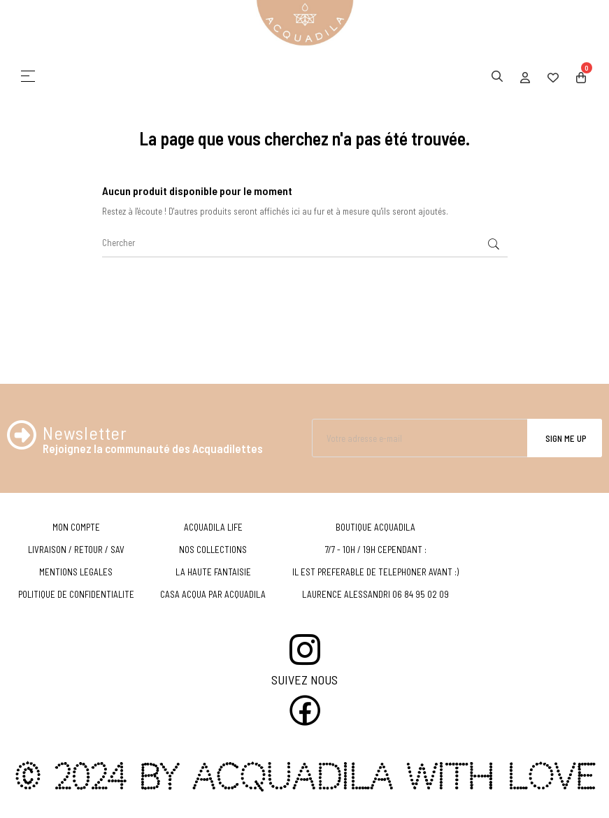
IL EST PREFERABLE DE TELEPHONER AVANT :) (375, 571)
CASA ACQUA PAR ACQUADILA (213, 594)
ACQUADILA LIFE (213, 527)
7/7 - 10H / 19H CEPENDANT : (376, 549)
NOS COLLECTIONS (213, 549)
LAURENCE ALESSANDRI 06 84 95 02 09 (375, 594)
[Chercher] (305, 243)
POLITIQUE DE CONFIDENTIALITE (76, 594)
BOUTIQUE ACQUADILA (375, 527)
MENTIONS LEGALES (76, 571)
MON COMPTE (76, 527)
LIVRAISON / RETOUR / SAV (76, 549)
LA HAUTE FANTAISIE (213, 571)
